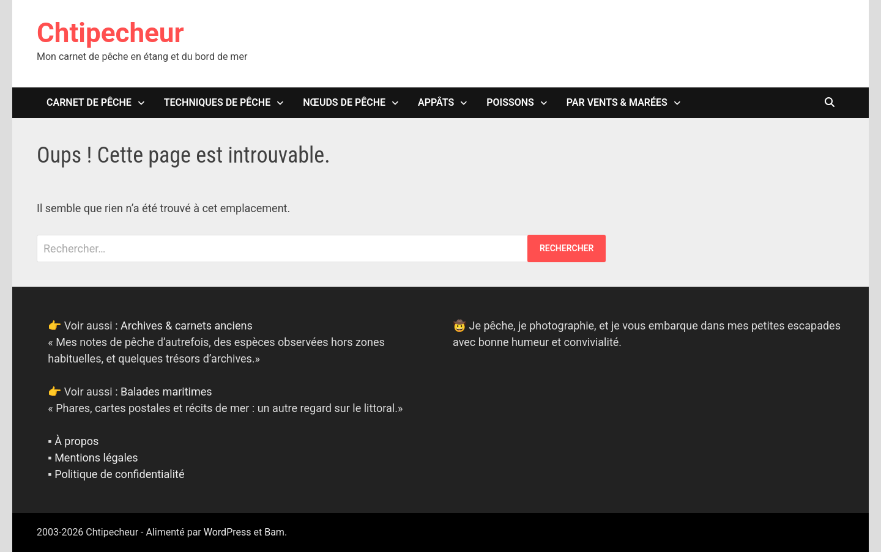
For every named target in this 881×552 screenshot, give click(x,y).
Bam (274, 532)
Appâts (436, 102)
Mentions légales (96, 457)
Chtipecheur (110, 33)
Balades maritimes (166, 391)
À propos (76, 441)
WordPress (227, 532)
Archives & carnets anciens (187, 325)
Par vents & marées (617, 102)
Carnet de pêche (89, 102)
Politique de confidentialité (119, 474)
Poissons (510, 102)
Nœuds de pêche (344, 102)
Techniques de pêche (217, 102)
